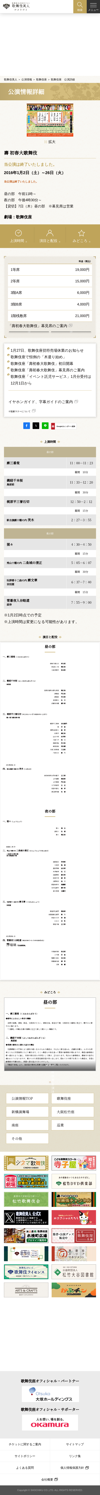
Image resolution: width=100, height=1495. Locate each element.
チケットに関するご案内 (25, 1444)
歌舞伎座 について (69, 324)
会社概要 (47, 1479)
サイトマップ (75, 1444)
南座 (15, 1138)
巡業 (60, 1138)
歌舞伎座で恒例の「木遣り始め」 (39, 355)
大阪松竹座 (65, 1125)
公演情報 (26, 65)
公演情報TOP (22, 1112)
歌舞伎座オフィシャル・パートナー (50, 1380)
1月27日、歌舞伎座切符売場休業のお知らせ (47, 348)
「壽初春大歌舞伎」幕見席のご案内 (37, 312)
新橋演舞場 (20, 1125)
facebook (26, 423)
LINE (45, 423)
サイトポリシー (25, 1456)
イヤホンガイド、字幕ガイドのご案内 (40, 400)
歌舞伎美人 (10, 65)
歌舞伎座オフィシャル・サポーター (50, 1409)
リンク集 (75, 1456)
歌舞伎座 (41, 65)
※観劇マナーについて (19, 409)
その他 (17, 1152)
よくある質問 (25, 1467)
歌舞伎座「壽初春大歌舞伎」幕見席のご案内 (48, 368)
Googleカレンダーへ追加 (65, 424)
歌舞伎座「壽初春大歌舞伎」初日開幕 (42, 361)
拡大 (50, 128)
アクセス (27, 324)
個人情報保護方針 (72, 1467)
